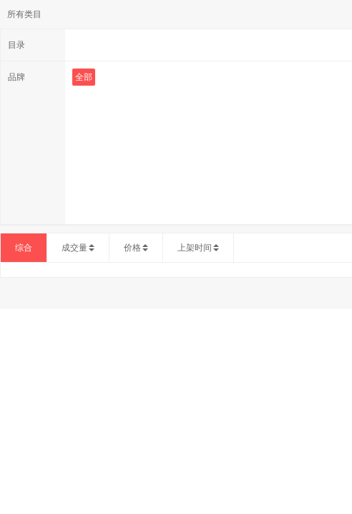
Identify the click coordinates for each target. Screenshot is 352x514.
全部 (83, 77)
